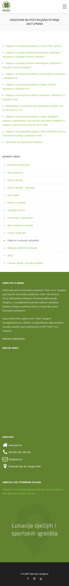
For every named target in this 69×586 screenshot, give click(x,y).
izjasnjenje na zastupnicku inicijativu (24, 142)
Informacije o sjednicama (20, 218)
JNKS (10, 255)
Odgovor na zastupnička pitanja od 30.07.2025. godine (33, 46)
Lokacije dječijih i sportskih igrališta (25, 263)
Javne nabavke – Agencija (20, 187)
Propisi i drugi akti (16, 233)
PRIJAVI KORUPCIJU (18, 165)
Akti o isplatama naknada (20, 225)
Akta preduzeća (15, 172)
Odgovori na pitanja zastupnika (23, 240)
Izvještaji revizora (16, 210)
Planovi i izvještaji (16, 202)
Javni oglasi (13, 195)
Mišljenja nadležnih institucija (22, 248)
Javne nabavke (15, 180)
